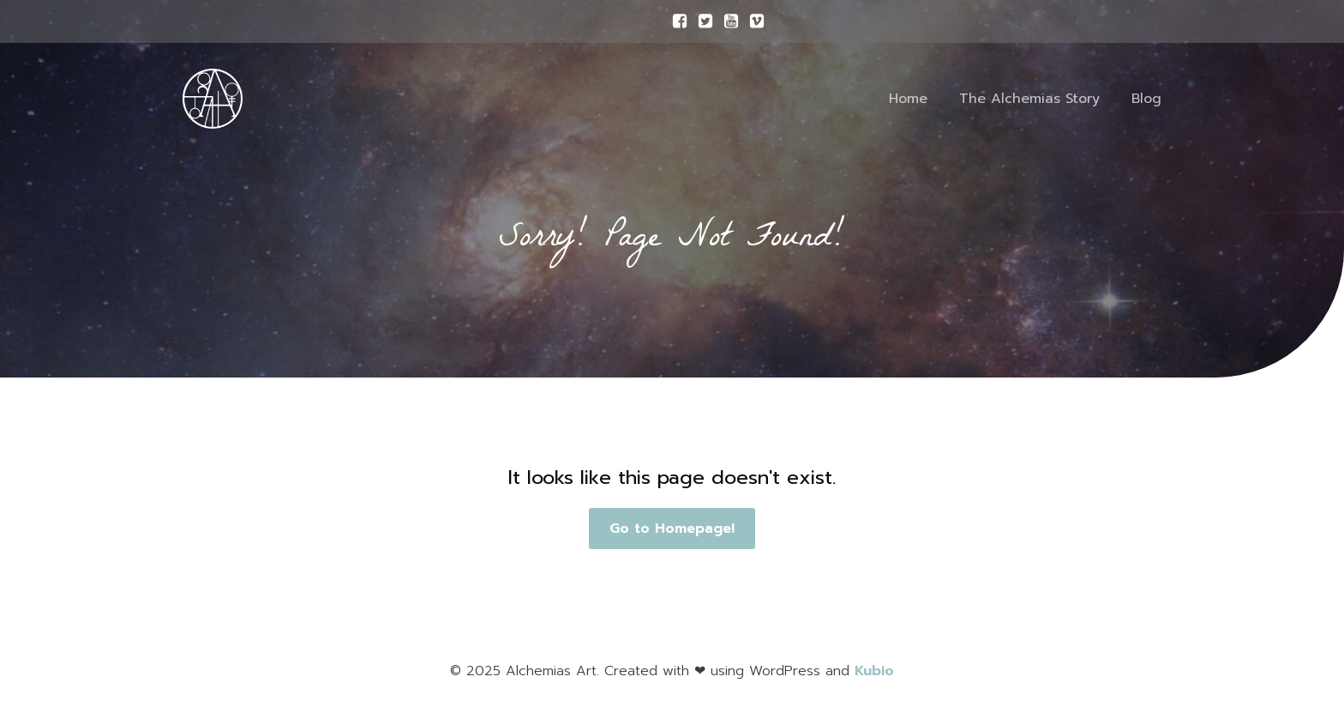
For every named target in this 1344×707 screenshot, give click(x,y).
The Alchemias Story (1029, 98)
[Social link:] (675, 21)
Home (908, 98)
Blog (1146, 98)
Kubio (874, 671)
